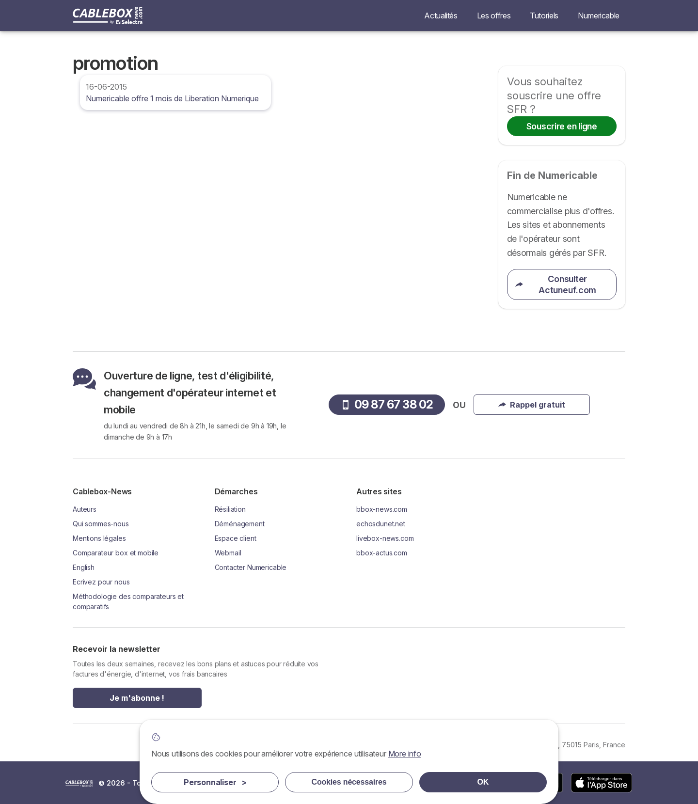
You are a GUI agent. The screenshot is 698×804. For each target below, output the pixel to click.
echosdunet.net (380, 524)
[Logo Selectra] (108, 15)
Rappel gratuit (531, 405)
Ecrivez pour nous (101, 582)
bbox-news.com (381, 509)
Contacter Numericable (251, 567)
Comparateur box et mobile (116, 553)
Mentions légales (99, 538)
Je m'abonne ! (137, 698)
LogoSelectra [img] (79, 783)
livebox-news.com (385, 538)
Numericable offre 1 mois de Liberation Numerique (172, 98)
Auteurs (84, 509)
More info (404, 753)
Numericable (598, 15)
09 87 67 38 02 (387, 404)
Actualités (440, 15)
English (84, 567)
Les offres (493, 15)
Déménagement (240, 524)
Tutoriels (544, 15)
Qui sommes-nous (101, 524)
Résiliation (230, 509)
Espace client (235, 538)
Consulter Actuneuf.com (556, 284)
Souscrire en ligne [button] (561, 126)
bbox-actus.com (381, 553)
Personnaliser (215, 782)
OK (483, 782)
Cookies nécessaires (349, 782)
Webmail (228, 553)
